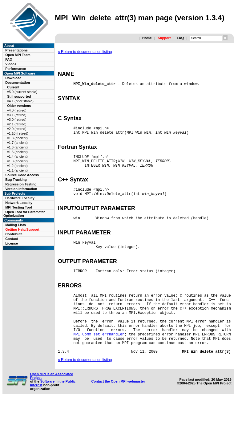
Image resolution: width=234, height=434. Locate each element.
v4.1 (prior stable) (20, 101)
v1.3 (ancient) (17, 161)
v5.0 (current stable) (22, 92)
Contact (11, 239)
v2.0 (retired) (16, 129)
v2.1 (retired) (16, 124)
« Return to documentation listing (85, 52)
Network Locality (18, 203)
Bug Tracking (16, 179)
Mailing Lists (15, 225)
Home (147, 38)
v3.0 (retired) (16, 119)
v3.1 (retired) (16, 115)
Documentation (17, 82)
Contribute (13, 234)
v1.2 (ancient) (17, 166)
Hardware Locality (19, 198)
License (11, 243)
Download (13, 78)
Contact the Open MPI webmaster (118, 414)
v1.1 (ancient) (17, 170)
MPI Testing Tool (18, 207)
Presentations (16, 50)
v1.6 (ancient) (17, 147)
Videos (10, 64)
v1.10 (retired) (17, 133)
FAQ (180, 38)
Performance (15, 69)
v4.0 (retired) (16, 110)
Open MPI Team (17, 55)
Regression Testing (20, 184)
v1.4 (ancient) (17, 156)
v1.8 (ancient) (17, 138)
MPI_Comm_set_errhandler (98, 363)
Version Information (21, 189)
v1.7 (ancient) (17, 142)
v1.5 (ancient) (17, 152)
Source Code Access (22, 175)
